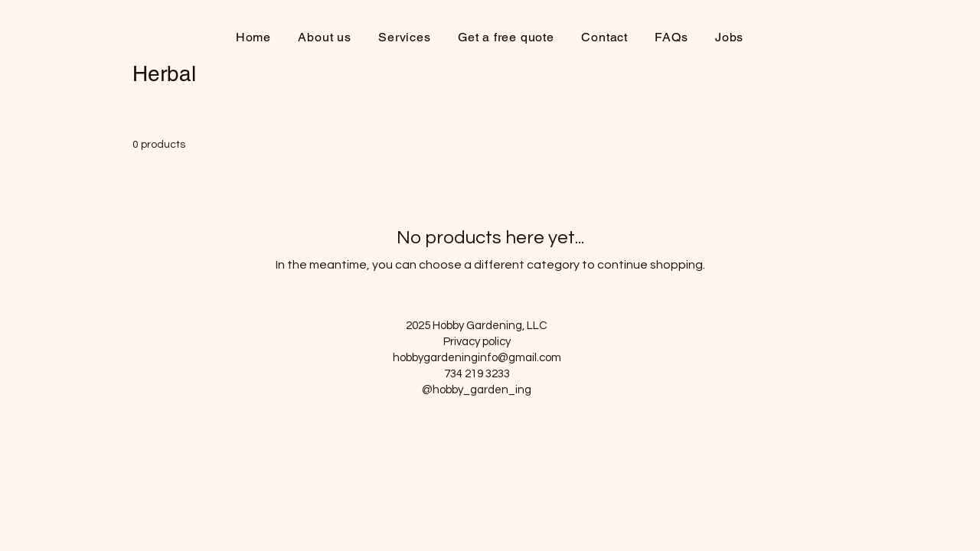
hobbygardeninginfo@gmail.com (477, 358)
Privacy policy (477, 341)
